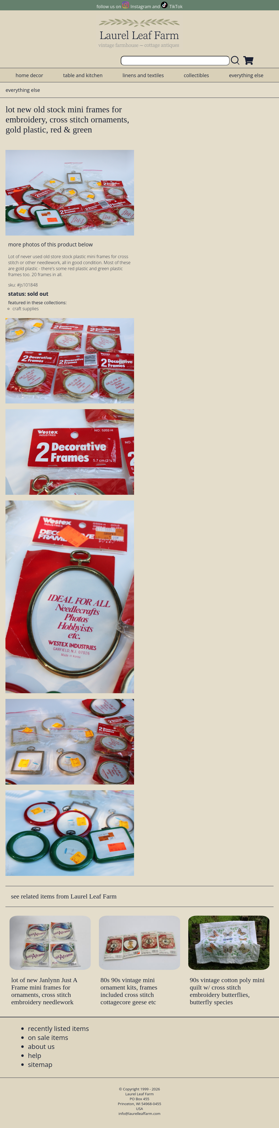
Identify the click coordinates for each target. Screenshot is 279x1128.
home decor (29, 75)
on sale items (48, 1037)
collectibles (196, 75)
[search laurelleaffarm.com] (236, 60)
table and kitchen (83, 75)
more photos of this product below (50, 244)
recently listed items (58, 1028)
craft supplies (26, 309)
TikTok (176, 7)
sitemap (40, 1064)
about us (41, 1046)
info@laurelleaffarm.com (139, 1113)
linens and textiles (143, 75)
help (34, 1055)
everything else (246, 75)
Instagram (141, 7)
